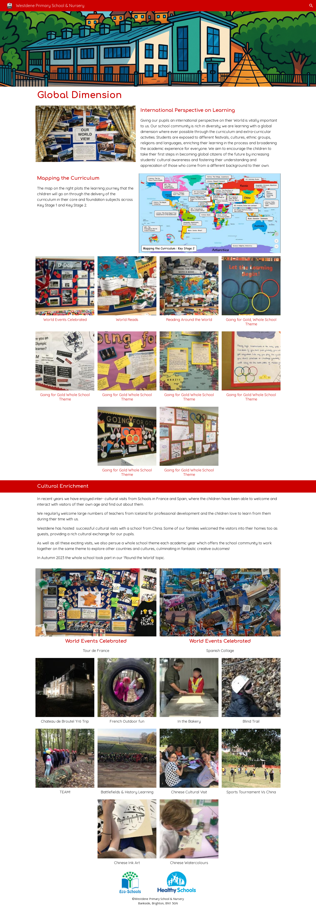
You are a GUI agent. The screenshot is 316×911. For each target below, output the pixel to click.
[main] (158, 95)
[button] (311, 5)
